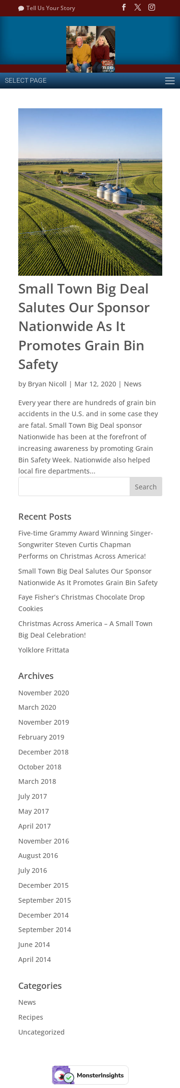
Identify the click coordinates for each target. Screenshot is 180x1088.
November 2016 (43, 840)
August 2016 (38, 855)
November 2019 (43, 722)
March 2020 (37, 707)
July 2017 (32, 796)
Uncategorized (41, 1032)
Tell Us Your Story (50, 8)
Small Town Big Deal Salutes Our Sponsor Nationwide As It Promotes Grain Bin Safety (84, 326)
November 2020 (43, 692)
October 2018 (39, 766)
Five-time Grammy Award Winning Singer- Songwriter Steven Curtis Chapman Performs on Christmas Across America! (85, 544)
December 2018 (43, 751)
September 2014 (44, 929)
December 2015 (43, 885)
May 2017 (33, 811)
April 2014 (34, 959)
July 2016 (32, 870)
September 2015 (44, 900)
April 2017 (34, 826)
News (133, 383)
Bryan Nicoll (47, 383)
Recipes (30, 1017)
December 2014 (43, 915)
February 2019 (41, 737)
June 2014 (34, 944)
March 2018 (37, 781)
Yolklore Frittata (43, 649)
